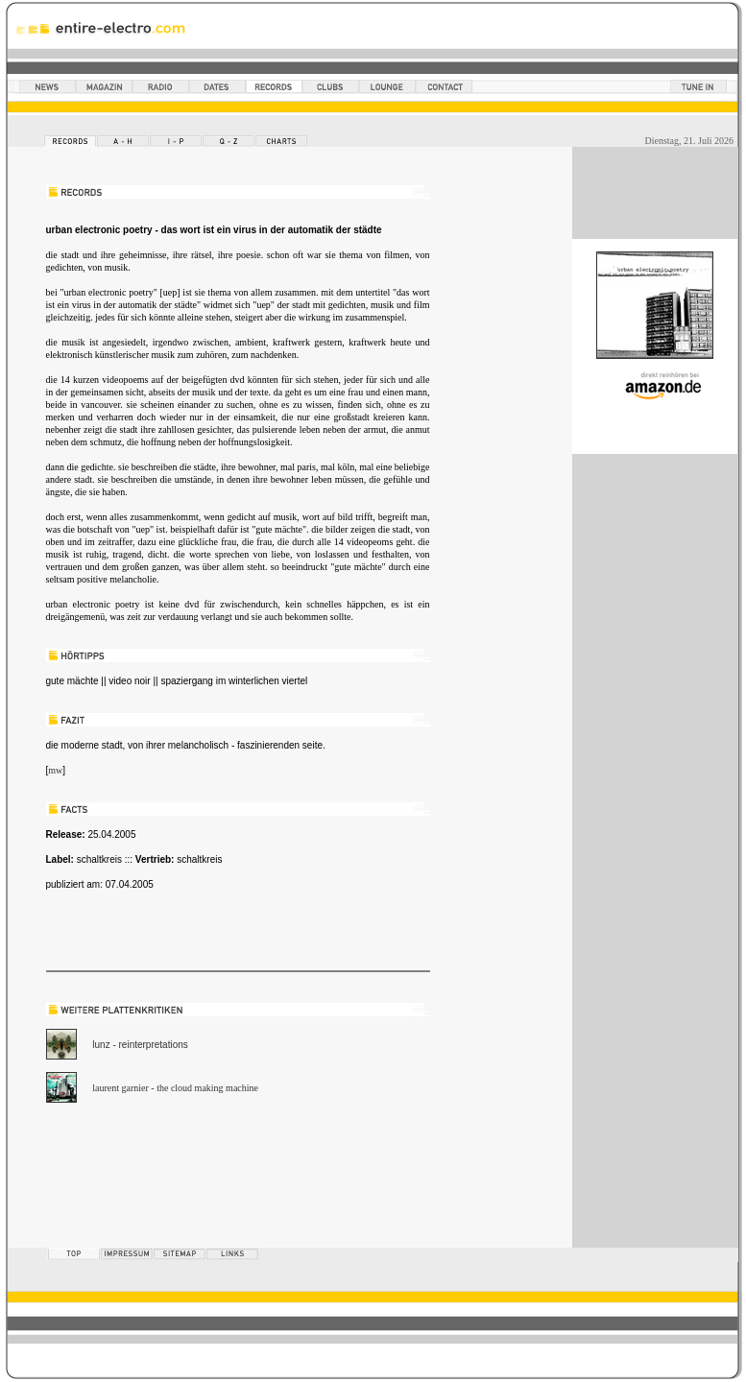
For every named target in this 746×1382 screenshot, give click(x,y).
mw (55, 770)
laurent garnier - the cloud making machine (175, 1088)
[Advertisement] (270, 1181)
